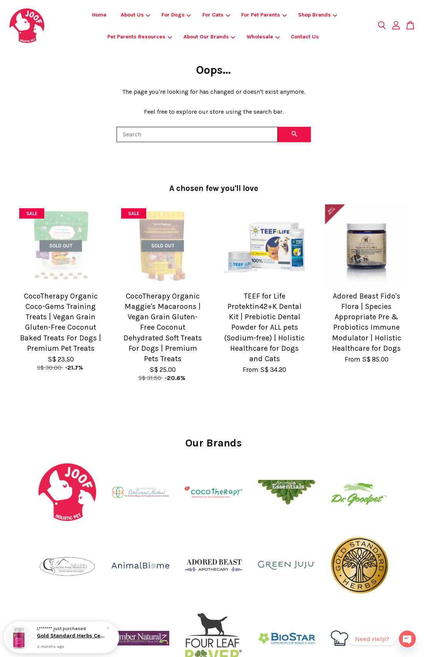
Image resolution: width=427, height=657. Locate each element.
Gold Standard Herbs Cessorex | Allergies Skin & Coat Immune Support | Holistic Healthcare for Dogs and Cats (71, 635)
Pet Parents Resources (139, 36)
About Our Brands (209, 36)
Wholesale (263, 36)
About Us (135, 15)
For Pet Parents (264, 15)
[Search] (197, 134)
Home (99, 15)
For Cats (216, 15)
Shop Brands (317, 15)
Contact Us (305, 36)
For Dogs (176, 15)
